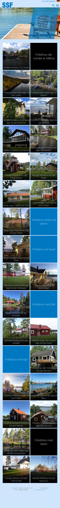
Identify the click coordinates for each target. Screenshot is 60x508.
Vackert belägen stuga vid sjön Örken (16, 259)
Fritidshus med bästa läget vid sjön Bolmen (44, 121)
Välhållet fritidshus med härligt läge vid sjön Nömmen (16, 121)
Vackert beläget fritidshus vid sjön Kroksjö (43, 204)
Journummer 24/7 (41, 490)
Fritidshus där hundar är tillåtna (43, 56)
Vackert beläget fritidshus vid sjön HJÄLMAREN (43, 149)
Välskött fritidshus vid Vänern (16, 150)
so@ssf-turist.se (23, 490)
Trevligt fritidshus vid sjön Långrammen (16, 176)
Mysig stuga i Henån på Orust (16, 205)
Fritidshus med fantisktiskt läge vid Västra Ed (43, 424)
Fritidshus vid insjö (16, 359)
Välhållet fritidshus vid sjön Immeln (16, 341)
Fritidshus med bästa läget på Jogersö (44, 93)
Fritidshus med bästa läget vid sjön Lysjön (16, 93)
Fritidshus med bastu (44, 442)
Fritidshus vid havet (44, 249)
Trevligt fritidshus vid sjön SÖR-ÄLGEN (16, 479)
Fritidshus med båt (43, 304)
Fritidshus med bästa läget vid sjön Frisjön (16, 396)
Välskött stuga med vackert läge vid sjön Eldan (44, 341)
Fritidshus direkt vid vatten (44, 221)
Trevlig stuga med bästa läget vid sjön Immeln (44, 369)
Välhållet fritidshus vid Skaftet (16, 67)
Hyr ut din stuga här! (48, 1)
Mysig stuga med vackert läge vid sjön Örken (16, 231)
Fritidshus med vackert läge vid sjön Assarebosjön (16, 452)
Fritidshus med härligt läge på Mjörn (44, 396)
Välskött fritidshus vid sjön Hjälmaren (43, 479)
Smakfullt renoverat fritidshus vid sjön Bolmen (16, 424)
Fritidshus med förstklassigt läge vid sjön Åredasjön (16, 286)
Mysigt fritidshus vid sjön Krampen (16, 314)
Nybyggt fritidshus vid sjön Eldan (43, 176)
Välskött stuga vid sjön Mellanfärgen (44, 286)
